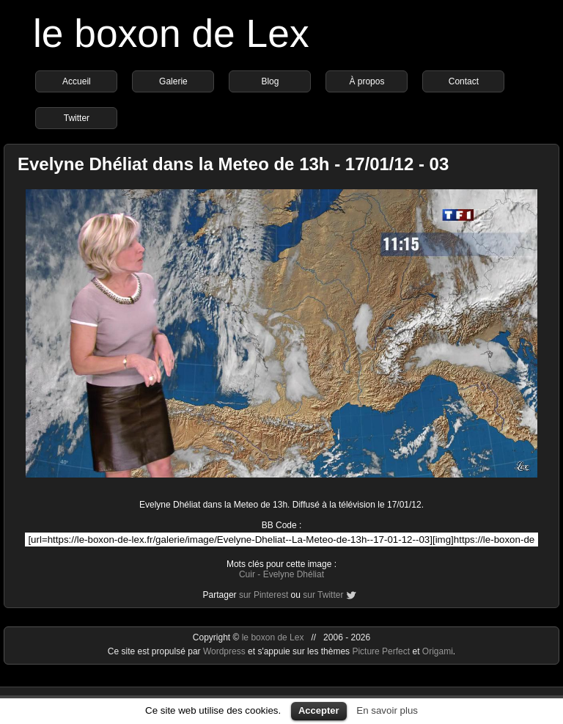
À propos (366, 81)
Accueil (76, 81)
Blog (270, 81)
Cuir (247, 574)
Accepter (318, 710)
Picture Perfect (381, 651)
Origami (437, 651)
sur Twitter (323, 595)
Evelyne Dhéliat (293, 574)
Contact (464, 81)
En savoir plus (387, 710)
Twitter (76, 118)
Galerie (173, 81)
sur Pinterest (263, 595)
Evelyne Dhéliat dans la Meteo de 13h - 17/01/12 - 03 (233, 164)
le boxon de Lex (171, 33)
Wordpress (225, 651)
